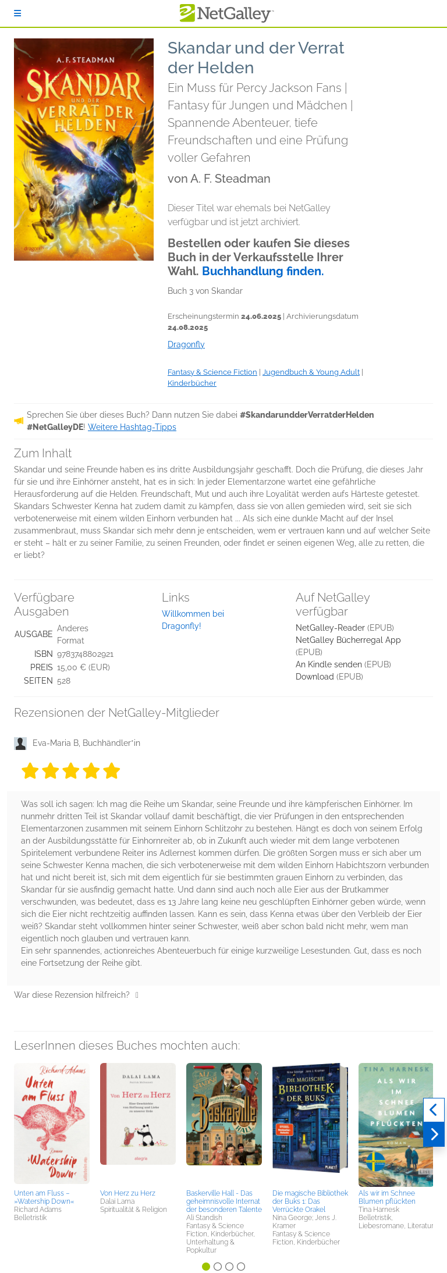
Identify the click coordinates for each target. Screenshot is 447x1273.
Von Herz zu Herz (127, 1193)
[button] (52, 1124)
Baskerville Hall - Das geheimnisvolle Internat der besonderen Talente (224, 1201)
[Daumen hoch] (137, 995)
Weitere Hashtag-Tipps (132, 427)
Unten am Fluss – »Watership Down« (44, 1197)
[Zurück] (434, 1110)
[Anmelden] (17, 13)
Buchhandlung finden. (263, 271)
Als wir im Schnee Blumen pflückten (387, 1197)
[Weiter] (434, 1134)
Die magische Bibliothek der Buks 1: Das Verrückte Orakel (310, 1201)
